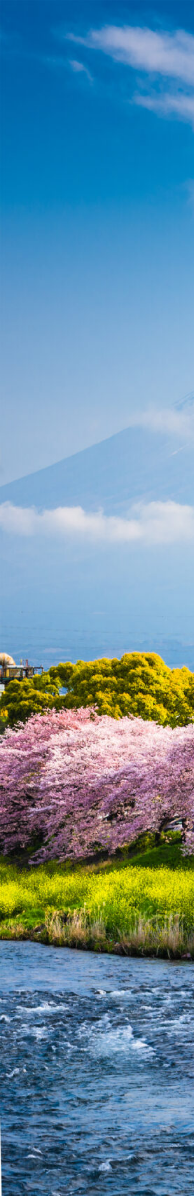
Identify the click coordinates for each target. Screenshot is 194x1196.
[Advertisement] (97, 80)
